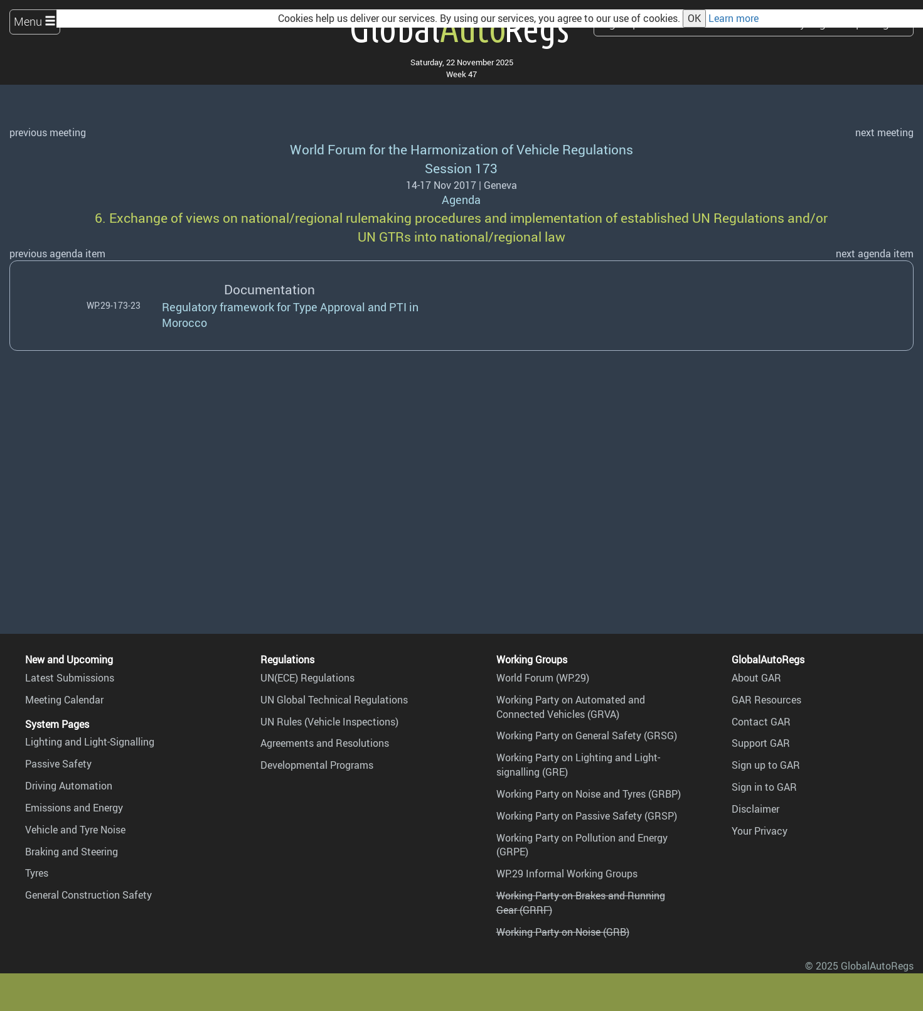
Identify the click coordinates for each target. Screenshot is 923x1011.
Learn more (733, 18)
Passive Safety (58, 764)
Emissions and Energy (74, 808)
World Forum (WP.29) (542, 678)
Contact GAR (761, 722)
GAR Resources (766, 700)
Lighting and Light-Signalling (89, 742)
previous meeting (47, 132)
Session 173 (461, 168)
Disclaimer (755, 809)
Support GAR (761, 743)
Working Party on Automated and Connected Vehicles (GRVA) (570, 707)
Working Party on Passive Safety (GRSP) (586, 816)
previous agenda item (57, 253)
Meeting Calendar (64, 700)
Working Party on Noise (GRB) (562, 932)
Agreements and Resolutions (324, 743)
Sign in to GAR (764, 787)
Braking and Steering (71, 852)
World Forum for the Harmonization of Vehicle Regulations (461, 149)
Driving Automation (68, 786)
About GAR (756, 678)
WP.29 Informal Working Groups (567, 873)
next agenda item (875, 253)
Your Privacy (759, 831)
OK (694, 18)
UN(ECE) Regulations (307, 678)
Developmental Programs (316, 765)
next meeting (884, 132)
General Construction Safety (88, 895)
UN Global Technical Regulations (334, 700)
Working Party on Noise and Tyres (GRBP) (588, 794)
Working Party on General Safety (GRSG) (586, 735)
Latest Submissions (69, 678)
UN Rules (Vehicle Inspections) (329, 722)
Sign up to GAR (766, 765)
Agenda (461, 199)
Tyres (36, 873)
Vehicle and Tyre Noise (75, 830)
